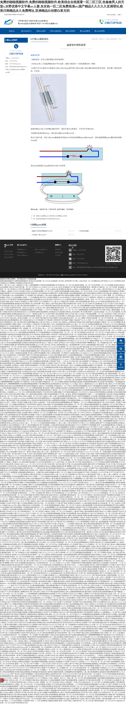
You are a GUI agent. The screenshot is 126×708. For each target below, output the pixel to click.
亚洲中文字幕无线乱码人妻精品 (81, 526)
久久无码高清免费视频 (108, 585)
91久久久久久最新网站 (36, 377)
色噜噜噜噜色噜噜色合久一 (27, 472)
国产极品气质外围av (43, 534)
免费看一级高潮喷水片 (83, 295)
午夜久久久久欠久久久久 (46, 552)
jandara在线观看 (85, 616)
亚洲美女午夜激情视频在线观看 (80, 519)
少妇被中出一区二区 (105, 571)
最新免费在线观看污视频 (83, 470)
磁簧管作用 (35, 55)
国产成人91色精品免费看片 (49, 297)
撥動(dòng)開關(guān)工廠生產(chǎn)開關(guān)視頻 (51, 216)
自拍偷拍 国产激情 (42, 493)
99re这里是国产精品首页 (95, 443)
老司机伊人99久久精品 (66, 343)
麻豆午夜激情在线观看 (21, 299)
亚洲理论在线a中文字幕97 (97, 310)
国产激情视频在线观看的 (68, 456)
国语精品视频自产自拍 (98, 598)
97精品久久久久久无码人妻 (114, 489)
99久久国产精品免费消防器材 (109, 361)
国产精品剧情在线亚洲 (54, 468)
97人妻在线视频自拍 (50, 380)
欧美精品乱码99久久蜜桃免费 (88, 456)
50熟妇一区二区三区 (67, 505)
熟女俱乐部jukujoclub (72, 655)
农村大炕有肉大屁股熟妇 (51, 441)
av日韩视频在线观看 (35, 641)
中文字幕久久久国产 (58, 421)
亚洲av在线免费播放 (92, 633)
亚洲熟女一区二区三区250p (46, 443)
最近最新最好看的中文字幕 (55, 585)
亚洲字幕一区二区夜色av (115, 318)
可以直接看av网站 (40, 698)
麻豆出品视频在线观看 (74, 480)
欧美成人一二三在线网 (66, 524)
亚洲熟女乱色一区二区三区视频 (85, 657)
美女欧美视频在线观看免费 (41, 340)
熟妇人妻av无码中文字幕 (48, 645)
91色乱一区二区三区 (12, 594)
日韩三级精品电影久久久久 (15, 538)
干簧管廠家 (69, 209)
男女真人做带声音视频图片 (37, 353)
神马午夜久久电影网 (97, 534)
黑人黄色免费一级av (38, 303)
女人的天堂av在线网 (17, 666)
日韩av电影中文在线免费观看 (53, 404)
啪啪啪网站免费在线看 (88, 421)
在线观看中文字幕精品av (90, 361)
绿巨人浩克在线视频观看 (111, 507)
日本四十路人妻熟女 (60, 322)
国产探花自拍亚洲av (99, 575)
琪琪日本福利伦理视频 (101, 417)
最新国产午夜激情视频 (86, 579)
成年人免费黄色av (16, 519)
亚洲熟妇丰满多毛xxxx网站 (68, 289)
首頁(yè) (12, 31)
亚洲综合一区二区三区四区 (45, 316)
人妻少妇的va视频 (50, 295)
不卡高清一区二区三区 (105, 499)
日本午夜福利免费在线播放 (103, 478)
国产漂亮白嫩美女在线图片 (93, 293)
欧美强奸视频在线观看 (96, 316)
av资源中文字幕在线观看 (59, 445)
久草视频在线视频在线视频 (83, 365)
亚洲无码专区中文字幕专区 (72, 622)
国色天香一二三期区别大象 (35, 468)
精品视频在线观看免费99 (51, 532)
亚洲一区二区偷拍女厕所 (78, 334)
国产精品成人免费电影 (111, 293)
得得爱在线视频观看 (80, 386)
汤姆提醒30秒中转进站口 (59, 690)
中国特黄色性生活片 (101, 357)
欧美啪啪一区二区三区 (67, 347)
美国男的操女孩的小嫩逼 (94, 629)
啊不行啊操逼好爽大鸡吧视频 (48, 587)
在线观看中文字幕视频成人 (98, 538)
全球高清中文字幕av (78, 423)
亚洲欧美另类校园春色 (62, 478)
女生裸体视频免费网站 (37, 585)
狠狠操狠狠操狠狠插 (114, 458)
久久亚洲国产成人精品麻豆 (34, 295)
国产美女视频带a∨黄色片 (28, 289)
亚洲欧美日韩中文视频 (102, 441)
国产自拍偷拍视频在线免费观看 (51, 604)
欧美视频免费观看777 (12, 686)
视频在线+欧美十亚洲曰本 (64, 538)
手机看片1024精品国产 (64, 602)
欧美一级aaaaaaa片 (29, 406)
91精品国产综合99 (81, 507)
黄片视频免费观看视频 (47, 375)
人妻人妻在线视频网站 (82, 338)
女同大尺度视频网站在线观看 (98, 386)
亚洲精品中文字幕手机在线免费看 (74, 287)
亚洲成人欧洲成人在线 (36, 694)
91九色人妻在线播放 (55, 355)
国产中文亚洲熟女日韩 (108, 573)
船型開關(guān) (21, 252)
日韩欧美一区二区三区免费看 (110, 322)
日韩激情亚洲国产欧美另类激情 (62, 534)
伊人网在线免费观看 (47, 633)
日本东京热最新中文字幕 (80, 472)
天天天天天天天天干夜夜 (20, 433)
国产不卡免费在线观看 (43, 686)
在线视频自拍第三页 (58, 573)
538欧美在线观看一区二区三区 (96, 318)
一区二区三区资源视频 (60, 653)
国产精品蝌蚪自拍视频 (37, 363)
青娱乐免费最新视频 (97, 596)
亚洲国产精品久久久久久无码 (12, 456)
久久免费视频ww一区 (107, 369)
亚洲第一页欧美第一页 (115, 696)
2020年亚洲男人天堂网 (63, 316)
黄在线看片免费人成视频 (51, 388)
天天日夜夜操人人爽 (69, 511)
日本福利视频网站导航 (19, 476)
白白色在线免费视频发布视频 (66, 369)
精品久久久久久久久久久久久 (112, 647)
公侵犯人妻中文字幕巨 (98, 546)
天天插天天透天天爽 (12, 503)
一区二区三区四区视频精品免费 (100, 326)
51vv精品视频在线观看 (58, 398)
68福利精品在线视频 (92, 322)
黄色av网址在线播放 (66, 303)
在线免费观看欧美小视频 (103, 694)
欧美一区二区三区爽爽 (55, 382)
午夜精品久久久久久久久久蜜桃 (110, 668)
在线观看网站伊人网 (59, 565)
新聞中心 (58, 245)
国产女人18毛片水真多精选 (110, 659)
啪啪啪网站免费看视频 (82, 534)
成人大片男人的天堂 (107, 340)
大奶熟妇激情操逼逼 (59, 583)
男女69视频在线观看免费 (20, 363)
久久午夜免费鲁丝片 (103, 600)
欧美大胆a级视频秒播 (15, 386)
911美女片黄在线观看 (34, 454)
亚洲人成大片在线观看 (85, 491)
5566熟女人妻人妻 (90, 499)
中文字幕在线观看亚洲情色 (93, 431)
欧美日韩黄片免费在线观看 (88, 571)
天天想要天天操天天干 (54, 363)
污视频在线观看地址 (19, 404)
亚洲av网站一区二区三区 (52, 614)
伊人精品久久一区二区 (99, 338)
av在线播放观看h (84, 289)
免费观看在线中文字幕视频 (96, 581)
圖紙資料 (58, 249)
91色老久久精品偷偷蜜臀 (87, 314)
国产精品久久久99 (94, 301)
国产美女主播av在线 (48, 559)
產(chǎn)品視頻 (9, 254)
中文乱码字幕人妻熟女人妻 (17, 620)
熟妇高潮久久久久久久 (63, 328)
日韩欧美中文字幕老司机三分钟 (44, 324)
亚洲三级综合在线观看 (102, 579)
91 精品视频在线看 (83, 546)
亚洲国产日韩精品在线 (89, 377)
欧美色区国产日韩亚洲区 (104, 501)
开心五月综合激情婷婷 (43, 462)
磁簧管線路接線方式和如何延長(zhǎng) (48, 219)
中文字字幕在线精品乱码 (18, 293)
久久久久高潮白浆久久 (11, 581)
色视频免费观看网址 (90, 382)
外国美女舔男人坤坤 (47, 334)
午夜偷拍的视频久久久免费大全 (82, 328)
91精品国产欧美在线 (116, 522)
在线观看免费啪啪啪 (90, 390)
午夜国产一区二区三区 (24, 336)
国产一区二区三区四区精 (111, 431)
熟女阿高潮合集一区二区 (74, 585)
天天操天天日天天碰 (111, 299)
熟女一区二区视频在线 (101, 343)
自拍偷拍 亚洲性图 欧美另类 (31, 343)
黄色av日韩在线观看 (20, 466)
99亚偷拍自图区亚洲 (106, 456)
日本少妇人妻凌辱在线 (34, 330)
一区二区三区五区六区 (104, 476)
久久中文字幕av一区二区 (92, 647)
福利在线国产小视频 (17, 616)
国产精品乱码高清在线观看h (14, 530)
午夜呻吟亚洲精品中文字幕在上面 (41, 526)
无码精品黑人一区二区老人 (63, 386)
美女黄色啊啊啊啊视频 (58, 480)
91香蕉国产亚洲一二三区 (57, 361)
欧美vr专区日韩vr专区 (114, 338)
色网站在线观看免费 (14, 573)
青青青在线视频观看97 (79, 394)
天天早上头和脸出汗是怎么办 (23, 291)
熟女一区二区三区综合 (15, 347)
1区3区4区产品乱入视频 (89, 692)
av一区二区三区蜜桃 (99, 552)
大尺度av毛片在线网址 (98, 645)
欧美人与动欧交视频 (43, 608)
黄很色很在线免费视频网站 (9, 320)
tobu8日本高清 (64, 297)
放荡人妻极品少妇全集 (82, 408)
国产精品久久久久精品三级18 (115, 289)
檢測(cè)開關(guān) (22, 255)
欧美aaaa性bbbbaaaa (13, 423)
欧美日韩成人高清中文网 (108, 515)
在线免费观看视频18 (76, 293)
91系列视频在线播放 (36, 357)
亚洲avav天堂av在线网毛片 (32, 429)
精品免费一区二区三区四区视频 (21, 495)
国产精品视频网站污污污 (101, 536)
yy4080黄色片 (78, 431)
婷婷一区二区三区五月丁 (113, 534)
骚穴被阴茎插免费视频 (66, 338)
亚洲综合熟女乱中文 (90, 480)
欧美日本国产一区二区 (70, 651)
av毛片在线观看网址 (17, 295)
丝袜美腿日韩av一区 (73, 398)
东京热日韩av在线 (31, 437)
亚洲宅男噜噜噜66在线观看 (103, 392)
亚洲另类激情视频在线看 (102, 353)
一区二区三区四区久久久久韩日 (36, 287)
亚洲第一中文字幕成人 (24, 324)
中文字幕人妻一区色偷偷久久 (41, 583)
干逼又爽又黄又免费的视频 (25, 322)
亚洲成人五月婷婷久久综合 (65, 620)
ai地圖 (119, 14)
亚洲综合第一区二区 (33, 538)
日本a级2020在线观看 (66, 408)
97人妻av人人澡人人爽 (70, 571)
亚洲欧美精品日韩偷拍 (10, 577)
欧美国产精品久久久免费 (101, 511)
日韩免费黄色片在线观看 (23, 631)
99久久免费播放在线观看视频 (47, 482)
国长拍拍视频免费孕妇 (43, 390)
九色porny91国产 (82, 468)
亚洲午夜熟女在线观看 (21, 567)
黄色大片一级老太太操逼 (27, 452)
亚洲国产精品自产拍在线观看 (35, 522)
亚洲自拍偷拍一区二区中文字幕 (81, 291)
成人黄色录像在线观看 (92, 336)
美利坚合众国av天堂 (88, 608)
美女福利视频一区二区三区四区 (72, 460)
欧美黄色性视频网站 (96, 561)
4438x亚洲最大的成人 (31, 530)
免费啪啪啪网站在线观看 (46, 594)
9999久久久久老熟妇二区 (38, 567)
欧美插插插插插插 (53, 505)
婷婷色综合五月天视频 (110, 359)
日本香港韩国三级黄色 (34, 404)
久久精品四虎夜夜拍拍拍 (71, 692)
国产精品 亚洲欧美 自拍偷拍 (71, 503)
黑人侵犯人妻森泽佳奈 (105, 466)
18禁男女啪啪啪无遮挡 (102, 454)
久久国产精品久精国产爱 (69, 631)
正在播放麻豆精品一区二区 (66, 330)
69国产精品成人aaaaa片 (46, 624)
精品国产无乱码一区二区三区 (39, 359)
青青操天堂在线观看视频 (51, 509)
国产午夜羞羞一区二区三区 (65, 552)
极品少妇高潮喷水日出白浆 (38, 299)
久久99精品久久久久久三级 (86, 530)
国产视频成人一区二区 (78, 402)
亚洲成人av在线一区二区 (104, 554)
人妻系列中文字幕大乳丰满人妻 (25, 692)
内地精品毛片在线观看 (57, 312)
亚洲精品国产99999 (21, 526)
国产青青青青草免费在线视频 (102, 305)
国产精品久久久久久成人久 (63, 435)
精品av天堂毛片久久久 (56, 299)
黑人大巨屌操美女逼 (30, 587)
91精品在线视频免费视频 (64, 437)
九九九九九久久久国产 (99, 295)
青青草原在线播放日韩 (78, 581)
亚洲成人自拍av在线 (29, 596)
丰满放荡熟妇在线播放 (43, 548)
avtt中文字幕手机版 (115, 550)
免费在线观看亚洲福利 (96, 349)
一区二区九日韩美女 (50, 330)
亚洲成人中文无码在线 (21, 408)
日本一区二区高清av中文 (47, 602)
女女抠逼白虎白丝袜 (29, 371)
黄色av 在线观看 (7, 392)
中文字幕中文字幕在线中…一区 (114, 487)
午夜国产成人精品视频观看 (98, 522)
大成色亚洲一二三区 (116, 563)
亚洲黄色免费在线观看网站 (74, 299)
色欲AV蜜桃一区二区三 (108, 633)
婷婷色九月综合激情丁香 (74, 312)
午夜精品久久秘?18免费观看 (27, 552)
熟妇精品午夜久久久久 (80, 577)
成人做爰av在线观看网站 (87, 587)
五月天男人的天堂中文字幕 (58, 349)
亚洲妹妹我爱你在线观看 (67, 447)
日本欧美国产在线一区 (113, 297)
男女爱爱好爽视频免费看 (28, 384)
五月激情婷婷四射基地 (13, 371)
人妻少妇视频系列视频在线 (80, 380)
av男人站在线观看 (46, 519)
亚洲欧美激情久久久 (65, 544)
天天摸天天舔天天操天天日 (77, 589)
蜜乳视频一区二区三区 (67, 694)
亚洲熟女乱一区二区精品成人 (114, 561)
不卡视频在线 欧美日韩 (16, 417)
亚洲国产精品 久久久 (80, 544)
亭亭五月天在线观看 (100, 491)
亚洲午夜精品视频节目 (78, 489)
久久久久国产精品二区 (59, 462)
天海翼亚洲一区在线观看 (80, 645)
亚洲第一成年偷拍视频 (10, 439)
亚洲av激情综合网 (65, 367)
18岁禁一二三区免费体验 (30, 297)
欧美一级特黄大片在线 (90, 532)
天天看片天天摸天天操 (10, 653)
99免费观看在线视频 (58, 400)
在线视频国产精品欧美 (60, 596)
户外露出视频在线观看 (77, 359)
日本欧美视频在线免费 (55, 618)
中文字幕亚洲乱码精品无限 (50, 305)
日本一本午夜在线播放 (66, 561)
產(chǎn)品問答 (99, 31)
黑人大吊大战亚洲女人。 (49, 338)
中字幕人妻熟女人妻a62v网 (34, 501)
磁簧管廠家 (61, 209)
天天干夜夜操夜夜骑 (60, 589)
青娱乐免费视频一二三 (61, 526)
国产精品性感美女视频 (11, 410)
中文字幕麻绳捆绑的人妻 (112, 629)
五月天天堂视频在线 (87, 441)
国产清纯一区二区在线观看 (112, 524)
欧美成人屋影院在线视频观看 (45, 410)
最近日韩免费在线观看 (93, 308)
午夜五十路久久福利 (112, 410)
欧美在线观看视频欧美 (105, 591)
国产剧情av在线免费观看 (85, 666)
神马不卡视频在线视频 (13, 596)
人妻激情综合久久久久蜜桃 (92, 384)
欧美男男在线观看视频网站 (28, 602)
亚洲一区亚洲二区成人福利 (84, 454)
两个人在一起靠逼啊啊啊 (45, 507)
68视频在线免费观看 (51, 476)
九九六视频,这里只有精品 (66, 301)
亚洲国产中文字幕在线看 (90, 622)
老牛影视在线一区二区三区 (64, 285)
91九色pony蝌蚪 (7, 692)
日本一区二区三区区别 (67, 557)
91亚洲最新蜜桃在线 (88, 398)
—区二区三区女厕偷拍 (78, 332)
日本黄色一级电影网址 (69, 509)
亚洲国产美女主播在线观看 (54, 377)
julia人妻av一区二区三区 (78, 324)
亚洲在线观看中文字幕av (65, 470)
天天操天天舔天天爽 (50, 641)
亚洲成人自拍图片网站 (64, 410)
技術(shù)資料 (41, 31)
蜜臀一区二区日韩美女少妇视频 (16, 484)
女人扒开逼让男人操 (74, 361)
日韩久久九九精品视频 (13, 297)
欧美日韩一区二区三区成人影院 (11, 396)
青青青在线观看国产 (32, 365)
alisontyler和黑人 (79, 437)
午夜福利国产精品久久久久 (103, 328)
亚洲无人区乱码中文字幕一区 (103, 330)
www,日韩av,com (120, 330)
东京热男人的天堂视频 (105, 604)
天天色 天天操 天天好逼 (114, 464)
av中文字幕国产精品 (78, 633)
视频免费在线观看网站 (24, 340)
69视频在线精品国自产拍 (95, 402)
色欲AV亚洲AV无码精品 (18, 301)
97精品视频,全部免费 (44, 371)
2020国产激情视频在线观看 (49, 530)
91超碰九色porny (8, 505)
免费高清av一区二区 (72, 497)
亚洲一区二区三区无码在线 (104, 375)
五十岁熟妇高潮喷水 (14, 326)
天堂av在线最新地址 (9, 355)
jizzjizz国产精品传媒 (82, 347)
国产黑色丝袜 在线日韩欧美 (43, 489)
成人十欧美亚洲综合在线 (41, 336)
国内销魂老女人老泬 (89, 433)
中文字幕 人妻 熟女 (64, 394)
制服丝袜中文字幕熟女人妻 (44, 478)
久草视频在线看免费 (29, 507)
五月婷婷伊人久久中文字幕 (98, 472)
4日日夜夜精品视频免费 (117, 670)
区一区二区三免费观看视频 (78, 310)
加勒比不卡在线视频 (46, 386)
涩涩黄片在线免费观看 (68, 513)
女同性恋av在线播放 (55, 661)
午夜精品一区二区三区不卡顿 (92, 363)
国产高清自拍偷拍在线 (60, 519)
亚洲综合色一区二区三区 (51, 429)
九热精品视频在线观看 (31, 375)
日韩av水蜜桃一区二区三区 (32, 396)
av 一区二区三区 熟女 (63, 443)
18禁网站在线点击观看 (26, 470)
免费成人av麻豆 (14, 499)
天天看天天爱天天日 (34, 301)
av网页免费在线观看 (35, 394)
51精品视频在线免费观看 (26, 332)
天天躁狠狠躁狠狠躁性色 (68, 530)
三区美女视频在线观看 (26, 390)
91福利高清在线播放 (73, 643)
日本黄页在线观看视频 (47, 285)
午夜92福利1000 (117, 637)
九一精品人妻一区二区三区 (73, 678)
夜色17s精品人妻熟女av (88, 604)
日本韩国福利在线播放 (108, 517)
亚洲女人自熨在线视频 (100, 626)
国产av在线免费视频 (25, 373)
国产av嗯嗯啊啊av (76, 478)
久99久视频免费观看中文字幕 (95, 528)
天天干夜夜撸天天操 (54, 600)
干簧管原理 (52, 209)
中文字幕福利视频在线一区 (71, 392)
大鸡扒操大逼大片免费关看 (9, 602)
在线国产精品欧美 (52, 491)
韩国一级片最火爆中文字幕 (16, 454)
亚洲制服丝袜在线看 (63, 324)
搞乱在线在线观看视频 (76, 445)
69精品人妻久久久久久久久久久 (81, 575)
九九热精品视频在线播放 (46, 423)
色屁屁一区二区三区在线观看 (110, 312)
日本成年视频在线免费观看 (16, 515)
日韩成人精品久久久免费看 (11, 435)
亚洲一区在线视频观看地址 (32, 347)
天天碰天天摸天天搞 (82, 598)
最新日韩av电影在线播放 (65, 295)
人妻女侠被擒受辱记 (103, 433)
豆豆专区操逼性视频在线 (66, 450)
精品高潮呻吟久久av (33, 305)
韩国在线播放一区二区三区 (84, 285)
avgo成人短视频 (98, 470)
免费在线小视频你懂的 (57, 629)
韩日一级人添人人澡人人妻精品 (11, 285)
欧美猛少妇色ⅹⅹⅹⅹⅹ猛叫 (89, 482)
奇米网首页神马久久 (84, 624)
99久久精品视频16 (12, 452)
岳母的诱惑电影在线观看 (113, 347)
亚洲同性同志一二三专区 (41, 445)
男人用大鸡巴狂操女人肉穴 (63, 365)
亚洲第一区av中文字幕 (108, 355)
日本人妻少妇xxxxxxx (114, 602)
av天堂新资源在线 (41, 563)
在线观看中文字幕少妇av (76, 474)
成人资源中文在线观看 (13, 443)
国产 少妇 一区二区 (13, 338)
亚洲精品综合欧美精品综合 (74, 528)
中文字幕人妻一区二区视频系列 (66, 624)
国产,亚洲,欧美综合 (26, 320)
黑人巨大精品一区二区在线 (46, 542)
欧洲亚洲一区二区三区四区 (40, 487)
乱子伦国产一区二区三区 (106, 497)
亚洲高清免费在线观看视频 (108, 462)
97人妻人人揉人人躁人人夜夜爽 (99, 577)
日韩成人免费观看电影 (106, 655)
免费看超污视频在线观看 (49, 701)
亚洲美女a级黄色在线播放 (53, 554)
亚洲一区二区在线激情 (26, 629)
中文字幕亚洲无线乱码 (31, 519)
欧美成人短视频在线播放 (52, 466)
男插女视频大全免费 (102, 620)
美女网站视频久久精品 (77, 415)
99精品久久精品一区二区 (59, 336)
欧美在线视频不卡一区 (84, 450)
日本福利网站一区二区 (89, 466)
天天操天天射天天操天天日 (16, 622)
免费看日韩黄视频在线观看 (73, 382)
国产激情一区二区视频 (97, 410)
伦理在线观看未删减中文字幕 (12, 388)
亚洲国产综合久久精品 (75, 659)
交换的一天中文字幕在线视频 (106, 674)
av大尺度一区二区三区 (27, 540)
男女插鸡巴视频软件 (31, 386)
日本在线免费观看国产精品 (113, 349)
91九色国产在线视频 (38, 460)
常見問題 (58, 255)
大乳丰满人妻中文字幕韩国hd (57, 567)
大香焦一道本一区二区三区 (94, 299)
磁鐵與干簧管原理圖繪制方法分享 (42, 231)
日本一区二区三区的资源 (74, 668)
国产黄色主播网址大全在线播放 (31, 458)
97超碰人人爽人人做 (49, 396)
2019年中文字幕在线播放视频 (99, 548)
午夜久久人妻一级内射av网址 (17, 641)
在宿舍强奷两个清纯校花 (97, 406)
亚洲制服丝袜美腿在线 (26, 563)
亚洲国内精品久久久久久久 (63, 626)
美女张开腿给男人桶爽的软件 (74, 484)
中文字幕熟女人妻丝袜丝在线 (93, 495)
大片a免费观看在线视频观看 (53, 536)
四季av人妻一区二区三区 (58, 474)
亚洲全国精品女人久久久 (90, 462)
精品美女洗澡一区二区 (62, 308)
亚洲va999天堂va (119, 314)
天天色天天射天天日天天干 (79, 297)
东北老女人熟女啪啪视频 (91, 460)
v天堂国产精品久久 (111, 332)
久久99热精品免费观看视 (41, 421)
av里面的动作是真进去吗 (76, 322)
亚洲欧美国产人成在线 (91, 312)
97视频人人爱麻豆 (6, 291)
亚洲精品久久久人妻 (49, 301)
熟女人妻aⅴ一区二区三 (46, 328)
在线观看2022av (25, 400)
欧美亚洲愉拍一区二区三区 (84, 388)
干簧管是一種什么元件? (39, 235)
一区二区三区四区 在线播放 (114, 287)
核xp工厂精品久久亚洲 (50, 343)
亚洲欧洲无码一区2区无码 (50, 326)
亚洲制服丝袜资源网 (10, 544)
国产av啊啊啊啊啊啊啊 (11, 384)
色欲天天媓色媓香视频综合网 (15, 468)
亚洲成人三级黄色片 (114, 380)
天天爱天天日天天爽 (78, 308)
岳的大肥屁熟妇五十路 (8, 322)
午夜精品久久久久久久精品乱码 (21, 517)
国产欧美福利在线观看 (21, 670)
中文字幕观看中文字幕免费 (43, 320)
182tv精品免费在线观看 (86, 419)
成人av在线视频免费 (72, 345)
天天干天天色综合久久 (44, 596)
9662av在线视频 (27, 398)
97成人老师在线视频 (81, 538)
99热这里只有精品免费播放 (115, 394)
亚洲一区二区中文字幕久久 (82, 412)
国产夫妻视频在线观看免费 (38, 361)
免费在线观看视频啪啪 (29, 351)
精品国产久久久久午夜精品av (38, 678)
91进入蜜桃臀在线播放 (68, 676)
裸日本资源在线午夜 (19, 682)
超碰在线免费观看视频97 (116, 320)
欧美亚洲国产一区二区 (36, 554)
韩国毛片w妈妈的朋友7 (72, 353)
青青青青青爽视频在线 (34, 532)
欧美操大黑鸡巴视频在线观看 (17, 612)
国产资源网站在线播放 (93, 359)
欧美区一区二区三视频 (77, 318)
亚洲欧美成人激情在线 (39, 680)
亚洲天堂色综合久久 (27, 410)
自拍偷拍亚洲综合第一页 (11, 635)
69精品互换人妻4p (81, 524)
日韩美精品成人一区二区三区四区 (32, 511)
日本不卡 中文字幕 (64, 380)
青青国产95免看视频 (89, 425)
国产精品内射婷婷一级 (99, 616)
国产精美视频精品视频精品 (111, 371)
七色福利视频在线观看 (23, 419)
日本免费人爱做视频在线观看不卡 (102, 396)
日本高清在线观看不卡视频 (75, 629)
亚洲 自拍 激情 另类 (21, 491)
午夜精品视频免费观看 (91, 404)
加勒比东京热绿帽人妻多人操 (43, 577)
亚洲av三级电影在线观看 (18, 353)
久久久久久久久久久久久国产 (68, 482)
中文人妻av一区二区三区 (38, 433)
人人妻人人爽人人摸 (63, 423)
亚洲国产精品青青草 (67, 429)
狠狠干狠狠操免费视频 (98, 606)
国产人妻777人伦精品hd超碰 (65, 454)
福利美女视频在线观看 (55, 672)
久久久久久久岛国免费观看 (47, 561)
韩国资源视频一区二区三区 (43, 291)
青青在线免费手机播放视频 (99, 688)
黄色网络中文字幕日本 (76, 336)
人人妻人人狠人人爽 (97, 289)
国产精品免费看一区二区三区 (69, 439)
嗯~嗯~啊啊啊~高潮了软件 (71, 466)
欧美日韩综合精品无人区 (30, 633)
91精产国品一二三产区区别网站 (24, 548)
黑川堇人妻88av (108, 384)
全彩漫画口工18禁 (54, 503)
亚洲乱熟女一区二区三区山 (17, 651)
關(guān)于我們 (8, 246)
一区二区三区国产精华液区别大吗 (39, 318)
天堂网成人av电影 (18, 365)
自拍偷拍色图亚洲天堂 (54, 622)
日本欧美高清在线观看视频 (71, 433)
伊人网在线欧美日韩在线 (30, 546)
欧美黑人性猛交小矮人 (16, 464)
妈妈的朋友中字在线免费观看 (84, 435)
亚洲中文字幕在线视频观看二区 (78, 670)
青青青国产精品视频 (82, 429)
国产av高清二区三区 (81, 303)
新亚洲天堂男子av (63, 540)
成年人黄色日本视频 (20, 318)
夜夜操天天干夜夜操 (20, 649)
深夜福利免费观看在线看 (86, 554)
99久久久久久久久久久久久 (34, 367)
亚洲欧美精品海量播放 (10, 328)
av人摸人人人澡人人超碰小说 (48, 289)
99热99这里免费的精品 (41, 398)
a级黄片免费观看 (48, 454)
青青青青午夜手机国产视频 (63, 320)
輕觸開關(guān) (21, 249)
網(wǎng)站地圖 (111, 14)
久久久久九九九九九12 (45, 626)
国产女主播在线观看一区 (34, 647)
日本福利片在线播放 (79, 443)
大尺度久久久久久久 (63, 417)
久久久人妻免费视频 (82, 522)
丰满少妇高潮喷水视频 (39, 382)
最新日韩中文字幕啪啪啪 (113, 316)
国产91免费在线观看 (61, 293)
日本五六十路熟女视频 (80, 367)
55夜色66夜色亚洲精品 (42, 674)
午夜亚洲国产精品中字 (25, 355)
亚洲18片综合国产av (93, 517)
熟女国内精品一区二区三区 (70, 305)
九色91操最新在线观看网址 (94, 653)
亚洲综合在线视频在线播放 (28, 653)
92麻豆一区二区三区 (21, 678)
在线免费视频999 (86, 305)
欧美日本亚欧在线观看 (36, 651)
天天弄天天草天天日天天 (82, 641)
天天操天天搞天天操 (47, 365)
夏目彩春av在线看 (64, 581)
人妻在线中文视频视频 (20, 377)
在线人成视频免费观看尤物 (74, 591)
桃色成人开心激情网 (30, 624)
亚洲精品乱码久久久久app (59, 359)
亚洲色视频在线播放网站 (33, 616)
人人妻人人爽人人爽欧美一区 (111, 474)
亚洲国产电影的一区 (71, 569)
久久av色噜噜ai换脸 (92, 423)
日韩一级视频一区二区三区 (31, 326)
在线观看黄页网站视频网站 (92, 618)
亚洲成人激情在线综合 (8, 550)
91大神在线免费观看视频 (12, 343)
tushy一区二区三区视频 (37, 670)
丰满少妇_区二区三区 (20, 349)
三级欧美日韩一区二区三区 (81, 701)
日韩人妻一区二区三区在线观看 (88, 676)
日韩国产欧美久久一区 (112, 484)
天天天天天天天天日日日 (10, 542)
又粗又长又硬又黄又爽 (16, 287)
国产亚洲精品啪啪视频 (48, 417)
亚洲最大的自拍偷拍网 (104, 439)
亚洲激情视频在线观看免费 (30, 338)
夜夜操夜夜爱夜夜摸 (72, 421)
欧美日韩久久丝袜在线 (42, 474)
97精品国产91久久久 (80, 320)
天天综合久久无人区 (110, 324)
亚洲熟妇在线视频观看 (52, 606)
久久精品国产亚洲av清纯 (98, 559)
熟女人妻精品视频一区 (115, 310)
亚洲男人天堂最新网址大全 (79, 427)
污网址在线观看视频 (50, 394)
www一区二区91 (19, 392)
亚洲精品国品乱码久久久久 (21, 314)
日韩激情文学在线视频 (100, 412)
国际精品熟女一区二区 (75, 495)
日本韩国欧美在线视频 (60, 415)
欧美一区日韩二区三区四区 (63, 412)
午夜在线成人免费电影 (68, 610)
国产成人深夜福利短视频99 (13, 369)
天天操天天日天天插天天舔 (42, 517)
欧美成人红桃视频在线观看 (22, 310)
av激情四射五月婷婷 (93, 351)
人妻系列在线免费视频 (61, 291)
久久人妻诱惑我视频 (104, 530)
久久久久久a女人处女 (54, 287)
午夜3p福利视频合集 (11, 415)
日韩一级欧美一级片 (116, 343)
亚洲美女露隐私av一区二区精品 (77, 406)
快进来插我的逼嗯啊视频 (31, 657)
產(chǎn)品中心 (26, 31)
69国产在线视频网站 (111, 443)
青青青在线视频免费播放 (63, 577)
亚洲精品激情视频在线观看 (34, 666)
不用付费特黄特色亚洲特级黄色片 (49, 384)
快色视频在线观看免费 (88, 439)
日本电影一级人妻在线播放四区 (88, 369)
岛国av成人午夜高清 (117, 419)
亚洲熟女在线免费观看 (26, 489)
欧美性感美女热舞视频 (27, 480)
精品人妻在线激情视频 (34, 380)
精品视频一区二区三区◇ (45, 435)
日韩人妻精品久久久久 (59, 351)
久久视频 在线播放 (47, 575)
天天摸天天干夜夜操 (82, 559)
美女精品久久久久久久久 (8, 332)
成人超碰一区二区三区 (62, 489)
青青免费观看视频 (113, 406)
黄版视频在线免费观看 (83, 552)
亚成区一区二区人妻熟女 (108, 345)
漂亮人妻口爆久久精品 (37, 591)
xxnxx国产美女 (17, 608)
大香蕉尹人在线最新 (40, 497)
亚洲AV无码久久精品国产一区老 (39, 402)
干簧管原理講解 (84, 231)
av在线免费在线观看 (15, 509)
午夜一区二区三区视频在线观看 (80, 458)
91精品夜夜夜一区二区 (57, 528)
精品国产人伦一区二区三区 (42, 373)
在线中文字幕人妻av (71, 314)
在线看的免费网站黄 (95, 324)
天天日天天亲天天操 (44, 464)
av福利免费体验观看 (70, 554)
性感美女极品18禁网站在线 (36, 622)
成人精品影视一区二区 (105, 503)
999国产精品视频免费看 (69, 680)
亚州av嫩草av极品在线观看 (73, 515)
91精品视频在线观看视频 (38, 661)
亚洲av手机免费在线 (116, 357)
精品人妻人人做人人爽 (45, 452)
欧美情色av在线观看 (68, 388)
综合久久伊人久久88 (57, 487)
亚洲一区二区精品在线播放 (101, 450)
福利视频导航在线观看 (96, 583)
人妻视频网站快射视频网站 (91, 614)
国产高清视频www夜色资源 (49, 425)
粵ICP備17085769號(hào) (53, 275)
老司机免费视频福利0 (59, 340)
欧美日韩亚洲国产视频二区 (77, 349)
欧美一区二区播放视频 (103, 452)
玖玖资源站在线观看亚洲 (102, 447)
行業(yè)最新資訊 (56, 31)
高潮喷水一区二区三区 (96, 544)
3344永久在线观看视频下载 (102, 291)
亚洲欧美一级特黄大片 (97, 297)
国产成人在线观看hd (67, 522)
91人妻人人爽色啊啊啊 (30, 285)
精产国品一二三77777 (11, 474)
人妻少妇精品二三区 (30, 610)
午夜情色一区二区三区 (59, 390)
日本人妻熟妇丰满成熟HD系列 (45, 470)
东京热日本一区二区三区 (95, 332)
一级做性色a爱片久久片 (39, 314)
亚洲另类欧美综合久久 (21, 312)
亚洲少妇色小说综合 (69, 600)
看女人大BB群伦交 (102, 610)
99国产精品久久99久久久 (47, 369)
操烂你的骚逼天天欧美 (28, 499)
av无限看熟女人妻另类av (72, 377)
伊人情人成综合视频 (47, 308)
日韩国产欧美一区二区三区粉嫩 (103, 526)
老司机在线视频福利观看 (50, 439)
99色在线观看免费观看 (52, 501)
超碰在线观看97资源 (29, 443)
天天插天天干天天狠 (50, 458)
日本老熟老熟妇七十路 (116, 538)
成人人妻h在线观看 (56, 637)
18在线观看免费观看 (64, 396)
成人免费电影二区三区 (107, 404)
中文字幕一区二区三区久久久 (12, 375)
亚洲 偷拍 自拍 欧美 (94, 334)
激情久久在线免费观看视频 (72, 355)
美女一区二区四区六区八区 (78, 373)
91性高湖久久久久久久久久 (85, 452)
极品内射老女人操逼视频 (57, 495)
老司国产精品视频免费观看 (52, 696)
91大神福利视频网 (114, 400)
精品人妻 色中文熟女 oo (80, 316)
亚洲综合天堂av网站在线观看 (46, 540)
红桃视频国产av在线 (31, 369)
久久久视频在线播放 (92, 340)
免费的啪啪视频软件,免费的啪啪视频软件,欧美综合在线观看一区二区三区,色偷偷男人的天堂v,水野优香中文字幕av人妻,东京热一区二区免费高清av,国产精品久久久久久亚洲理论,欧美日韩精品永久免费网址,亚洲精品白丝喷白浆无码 (62, 6)
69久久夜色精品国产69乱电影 (14, 441)
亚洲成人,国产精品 (112, 552)
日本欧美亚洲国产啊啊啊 (83, 343)
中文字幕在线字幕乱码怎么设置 (101, 594)
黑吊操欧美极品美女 (40, 355)
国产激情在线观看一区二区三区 (102, 701)
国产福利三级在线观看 (56, 314)
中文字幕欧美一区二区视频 (102, 365)
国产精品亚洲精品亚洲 (110, 308)
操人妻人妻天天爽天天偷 (29, 561)
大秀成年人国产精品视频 (91, 659)
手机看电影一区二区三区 (64, 542)
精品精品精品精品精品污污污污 (70, 425)
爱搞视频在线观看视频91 (15, 437)
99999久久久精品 (87, 392)
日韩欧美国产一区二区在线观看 (106, 435)
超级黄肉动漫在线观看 (76, 499)
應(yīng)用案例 (85, 31)
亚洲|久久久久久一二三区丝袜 (17, 357)
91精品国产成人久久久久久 (65, 559)
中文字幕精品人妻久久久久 (58, 310)
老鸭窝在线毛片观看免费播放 (101, 408)
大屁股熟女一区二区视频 (29, 635)
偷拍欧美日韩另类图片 (22, 303)
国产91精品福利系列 (62, 334)
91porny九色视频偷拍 (11, 480)
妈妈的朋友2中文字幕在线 (31, 334)
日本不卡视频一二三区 (41, 310)
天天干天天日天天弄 (97, 347)
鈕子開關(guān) (39, 252)
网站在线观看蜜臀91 (115, 616)
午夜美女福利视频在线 (106, 377)
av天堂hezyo (30, 682)
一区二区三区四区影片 (105, 314)
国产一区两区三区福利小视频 (17, 402)
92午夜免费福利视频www (74, 400)
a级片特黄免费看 (81, 301)
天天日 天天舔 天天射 (110, 303)
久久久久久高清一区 (108, 336)
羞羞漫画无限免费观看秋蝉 (109, 672)
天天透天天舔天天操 (15, 406)
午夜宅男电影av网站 (26, 474)
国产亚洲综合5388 (34, 293)
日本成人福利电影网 (58, 345)
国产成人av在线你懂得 (67, 598)
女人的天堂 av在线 (32, 308)
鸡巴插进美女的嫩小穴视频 (47, 581)
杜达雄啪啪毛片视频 (103, 657)
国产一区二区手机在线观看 (44, 688)
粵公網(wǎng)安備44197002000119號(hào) (75, 275)
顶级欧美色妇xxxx (10, 643)
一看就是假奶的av (34, 620)
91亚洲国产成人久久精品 (17, 380)
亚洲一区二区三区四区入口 (9, 289)
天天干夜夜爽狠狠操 (43, 332)
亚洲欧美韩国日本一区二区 (72, 637)
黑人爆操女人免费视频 (8, 626)
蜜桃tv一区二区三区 (28, 573)
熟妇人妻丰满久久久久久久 (111, 334)
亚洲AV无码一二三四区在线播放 (78, 565)
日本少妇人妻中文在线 (84, 330)
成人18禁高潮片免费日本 (87, 476)
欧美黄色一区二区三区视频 (103, 285)
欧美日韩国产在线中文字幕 (47, 427)
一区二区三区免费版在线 (88, 497)
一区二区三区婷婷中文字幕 (9, 316)
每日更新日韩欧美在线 (40, 495)
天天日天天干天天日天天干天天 (18, 668)
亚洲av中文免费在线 (95, 303)
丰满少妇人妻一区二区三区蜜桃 (19, 680)
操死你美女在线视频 (51, 557)
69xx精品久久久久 (86, 353)
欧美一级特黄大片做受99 (95, 287)
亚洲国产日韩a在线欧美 (60, 318)
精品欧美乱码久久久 (53, 460)
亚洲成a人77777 (84, 661)
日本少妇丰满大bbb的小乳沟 (38, 349)
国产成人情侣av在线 (67, 326)
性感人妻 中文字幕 (74, 462)
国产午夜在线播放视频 (15, 610)
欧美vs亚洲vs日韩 (104, 390)
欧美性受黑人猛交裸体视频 (32, 456)
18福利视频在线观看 (110, 363)
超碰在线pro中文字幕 (117, 548)
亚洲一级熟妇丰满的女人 (33, 536)
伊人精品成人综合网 (42, 655)
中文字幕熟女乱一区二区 (101, 513)
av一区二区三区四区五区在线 (56, 670)
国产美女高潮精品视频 (98, 380)
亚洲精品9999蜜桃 (47, 293)
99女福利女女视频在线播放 (34, 606)
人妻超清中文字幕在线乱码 (87, 680)
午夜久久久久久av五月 (50, 347)
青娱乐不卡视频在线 (112, 589)
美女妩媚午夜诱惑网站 (105, 382)
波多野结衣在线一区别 (18, 308)
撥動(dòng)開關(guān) (41, 249)
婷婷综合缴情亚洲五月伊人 (110, 301)
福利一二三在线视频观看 (96, 394)
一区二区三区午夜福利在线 (42, 565)
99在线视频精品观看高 (22, 659)
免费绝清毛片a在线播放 (100, 563)
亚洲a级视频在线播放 (59, 517)
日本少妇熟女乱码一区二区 (92, 371)
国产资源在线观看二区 (85, 357)
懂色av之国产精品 (52, 303)
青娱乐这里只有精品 (112, 583)
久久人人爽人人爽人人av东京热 (15, 330)
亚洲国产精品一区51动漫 (33, 441)
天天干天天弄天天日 (22, 585)
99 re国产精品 (88, 478)
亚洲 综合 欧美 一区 (40, 503)
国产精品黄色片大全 (54, 433)
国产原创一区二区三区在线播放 (47, 447)
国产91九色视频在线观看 (108, 423)
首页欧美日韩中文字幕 (89, 649)
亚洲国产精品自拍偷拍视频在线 (49, 610)
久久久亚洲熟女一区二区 (49, 598)
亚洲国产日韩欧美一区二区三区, (30, 439)
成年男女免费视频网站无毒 (65, 375)
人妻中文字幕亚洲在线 (70, 419)
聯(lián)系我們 (70, 31)
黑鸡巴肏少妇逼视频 (82, 326)
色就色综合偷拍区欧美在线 (41, 400)
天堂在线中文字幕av (51, 524)
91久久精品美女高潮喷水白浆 (29, 431)
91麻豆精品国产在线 (12, 400)
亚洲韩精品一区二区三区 (109, 493)
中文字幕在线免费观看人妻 (97, 373)
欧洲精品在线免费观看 (55, 515)
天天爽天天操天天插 (58, 406)
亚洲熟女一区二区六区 (105, 569)
